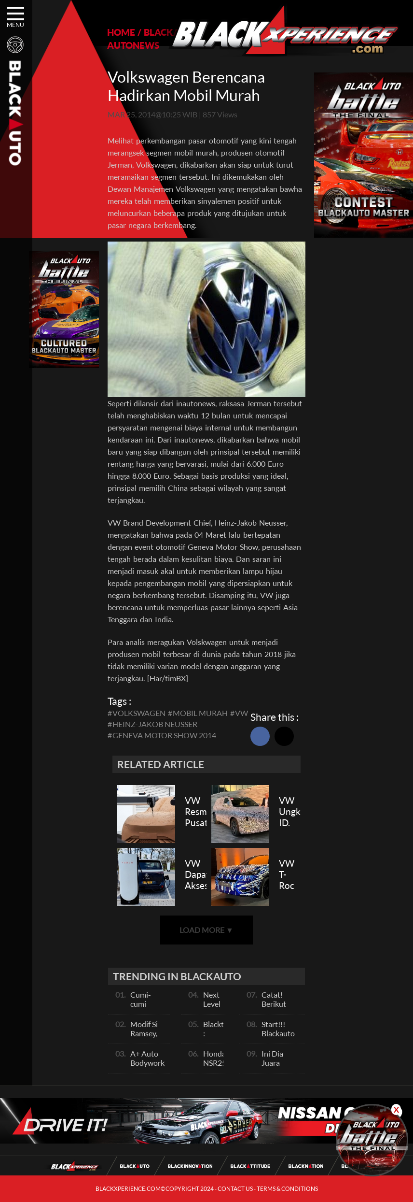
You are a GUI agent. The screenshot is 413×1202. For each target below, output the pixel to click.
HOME (121, 32)
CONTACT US (235, 1188)
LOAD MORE (206, 929)
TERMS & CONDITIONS (287, 1188)
